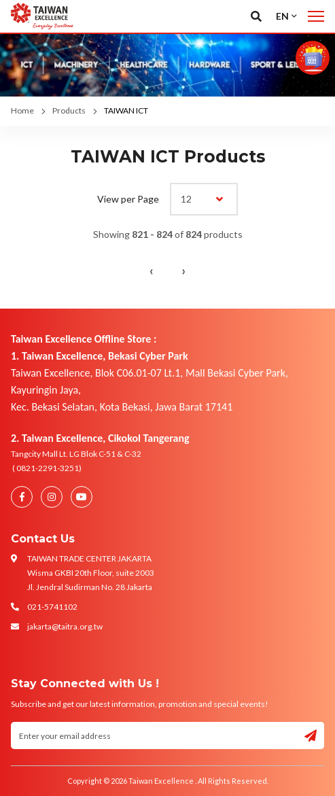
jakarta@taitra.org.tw (65, 626)
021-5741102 (52, 607)
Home (22, 110)
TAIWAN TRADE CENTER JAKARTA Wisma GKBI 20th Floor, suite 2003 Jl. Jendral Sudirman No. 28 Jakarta (90, 572)
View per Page (128, 199)
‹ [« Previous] (151, 270)
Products (69, 110)
